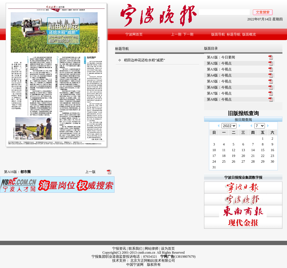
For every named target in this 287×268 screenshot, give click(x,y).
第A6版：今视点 (219, 87)
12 (233, 150)
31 (214, 167)
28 (253, 161)
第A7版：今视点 (219, 93)
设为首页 (168, 249)
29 (262, 161)
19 (233, 156)
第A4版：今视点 (219, 75)
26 (233, 161)
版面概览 (249, 34)
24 (214, 161)
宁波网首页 (134, 34)
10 (214, 150)
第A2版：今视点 (219, 63)
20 (243, 156)
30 (272, 161)
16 (272, 150)
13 (243, 150)
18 (224, 156)
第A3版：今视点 (219, 69)
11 (224, 150)
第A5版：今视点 (219, 81)
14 (253, 150)
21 (253, 156)
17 (214, 156)
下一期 (188, 34)
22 (262, 156)
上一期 (176, 34)
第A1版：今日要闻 (221, 57)
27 (243, 161)
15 (262, 150)
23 (272, 156)
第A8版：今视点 (219, 99)
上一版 (90, 172)
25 (224, 161)
